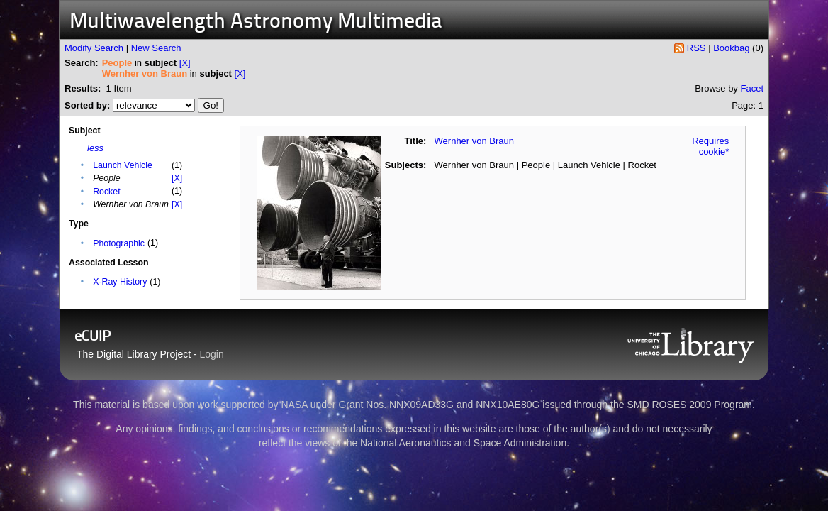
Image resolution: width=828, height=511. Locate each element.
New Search (156, 48)
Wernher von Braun (475, 141)
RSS (696, 48)
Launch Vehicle (122, 165)
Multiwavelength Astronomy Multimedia (255, 22)
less (95, 148)
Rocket (106, 192)
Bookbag (731, 48)
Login (212, 354)
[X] (185, 62)
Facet (751, 88)
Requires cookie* (710, 146)
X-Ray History (120, 282)
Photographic (119, 243)
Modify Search (94, 48)
